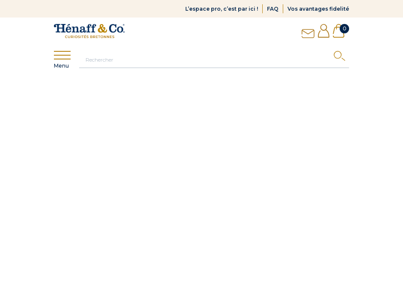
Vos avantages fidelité (318, 9)
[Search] (341, 58)
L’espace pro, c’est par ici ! (221, 9)
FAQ (273, 9)
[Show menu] (62, 55)
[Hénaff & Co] (89, 31)
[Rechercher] (214, 59)
